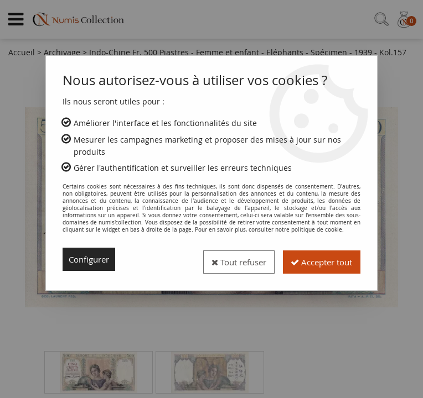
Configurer (91, 259)
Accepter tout (317, 259)
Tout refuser (227, 259)
